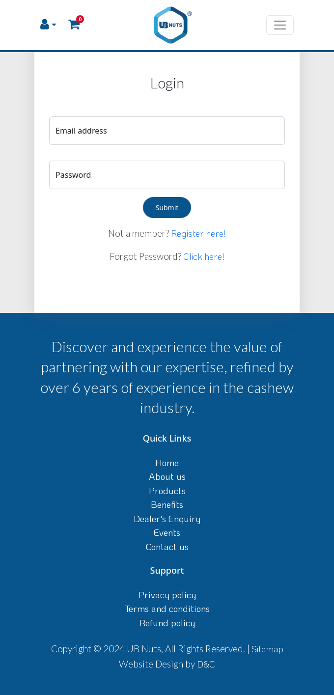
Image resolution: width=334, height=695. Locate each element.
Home (167, 462)
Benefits (167, 504)
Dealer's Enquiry (167, 518)
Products (167, 490)
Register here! (198, 233)
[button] (48, 25)
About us (167, 476)
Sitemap (267, 648)
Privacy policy (167, 594)
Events (167, 532)
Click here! (203, 256)
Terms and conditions (167, 608)
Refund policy (167, 622)
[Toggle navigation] (280, 25)
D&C (206, 664)
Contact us (167, 546)
